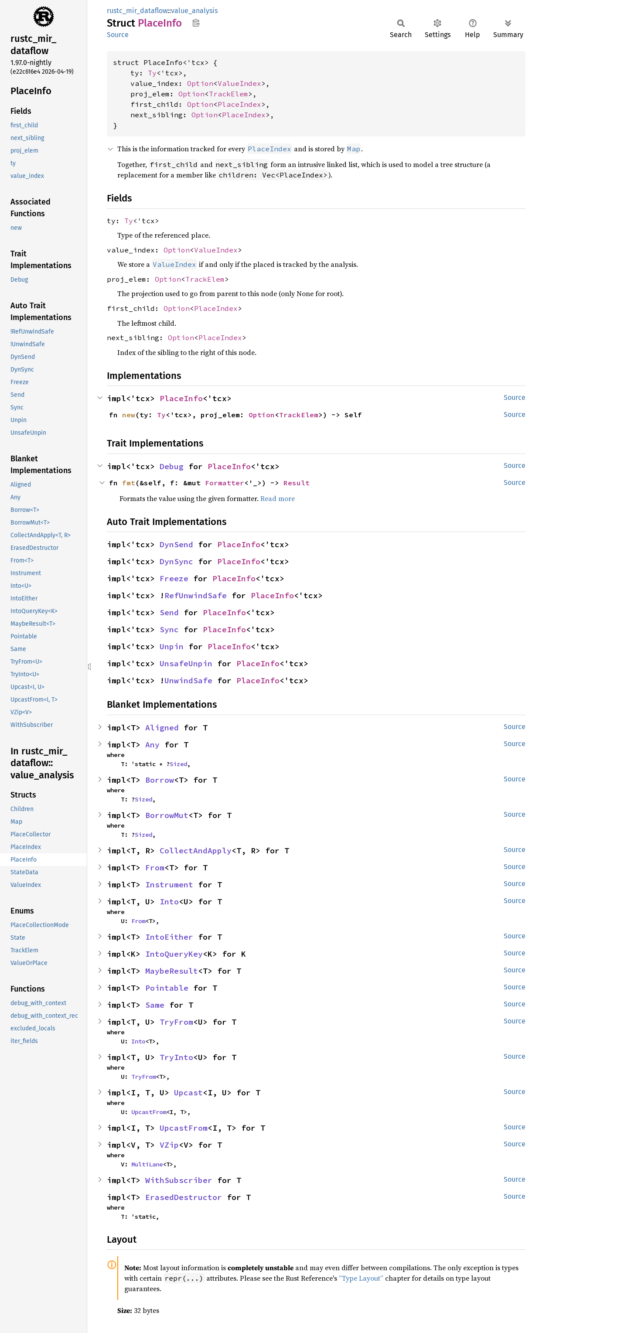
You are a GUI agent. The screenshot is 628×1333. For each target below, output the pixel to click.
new (128, 414)
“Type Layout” (361, 1278)
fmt (128, 482)
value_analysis (194, 11)
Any (152, 745)
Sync (169, 629)
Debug (172, 466)
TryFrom (176, 1022)
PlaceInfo (181, 398)
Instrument (169, 885)
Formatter (224, 482)
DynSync (176, 561)
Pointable (166, 988)
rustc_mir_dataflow (137, 11)
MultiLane (147, 1164)
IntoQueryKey (174, 954)
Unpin (172, 646)
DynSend (176, 544)
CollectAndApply (196, 850)
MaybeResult (171, 971)
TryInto (176, 1057)
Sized (178, 764)
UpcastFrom (148, 1112)
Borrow (159, 780)
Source (118, 35)
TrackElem (228, 93)
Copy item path (196, 22)
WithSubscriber (178, 1180)
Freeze (174, 578)
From (154, 868)
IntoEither (169, 937)
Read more (277, 498)
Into (169, 902)
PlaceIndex (239, 104)
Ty (152, 72)
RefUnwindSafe (195, 595)
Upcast (188, 1093)
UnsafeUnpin (186, 663)
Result (296, 482)
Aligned (162, 728)
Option (200, 83)
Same (154, 1005)
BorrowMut (166, 815)
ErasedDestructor (183, 1197)
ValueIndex (239, 83)
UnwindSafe (188, 680)
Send (169, 612)
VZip (169, 1145)
